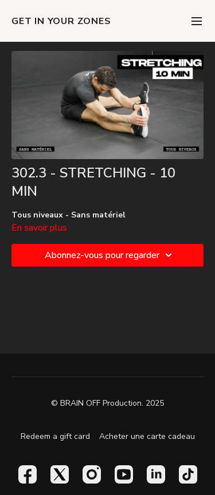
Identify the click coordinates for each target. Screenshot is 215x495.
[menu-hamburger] (197, 21)
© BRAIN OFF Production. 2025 (107, 403)
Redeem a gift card (55, 436)
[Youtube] (124, 474)
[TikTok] (188, 474)
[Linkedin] (156, 474)
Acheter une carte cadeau (147, 436)
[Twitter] (59, 474)
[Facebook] (27, 474)
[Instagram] (92, 474)
